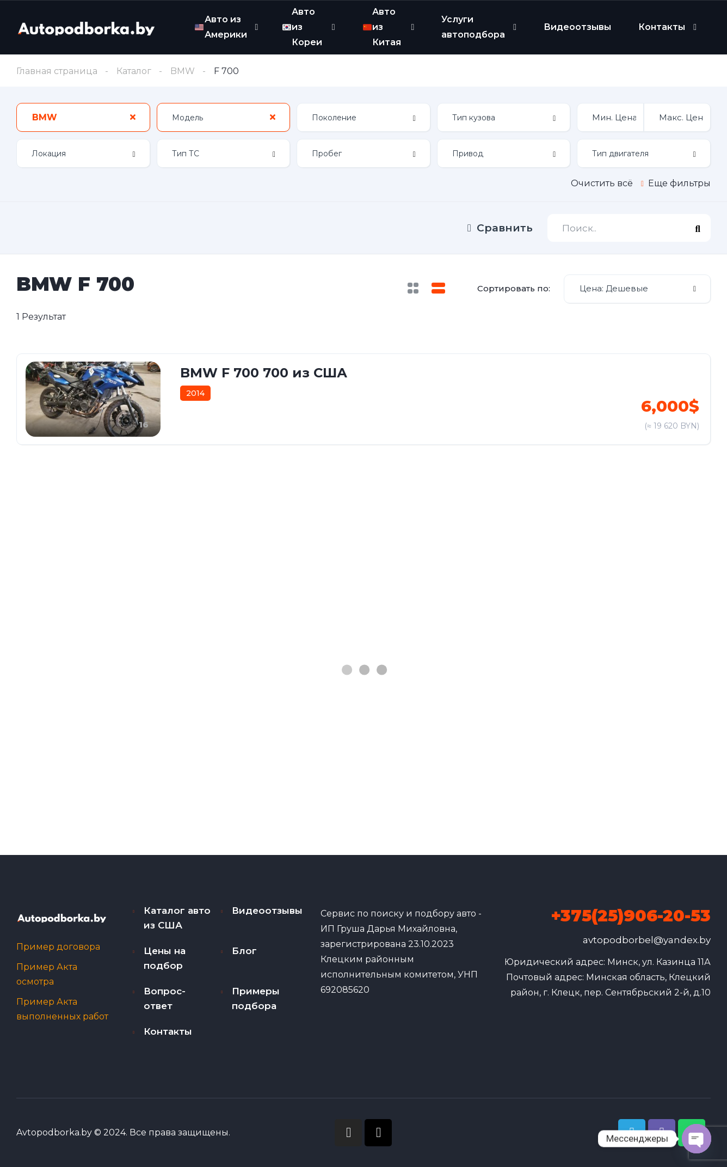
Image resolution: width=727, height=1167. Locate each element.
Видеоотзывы (577, 27)
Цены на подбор (165, 958)
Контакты (661, 27)
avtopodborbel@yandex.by (647, 939)
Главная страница (56, 71)
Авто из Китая (382, 27)
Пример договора (58, 947)
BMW (182, 71)
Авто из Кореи (302, 27)
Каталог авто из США (177, 918)
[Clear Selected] (133, 117)
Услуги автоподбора (473, 27)
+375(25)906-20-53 (631, 916)
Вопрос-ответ (165, 998)
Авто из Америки (221, 27)
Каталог (133, 71)
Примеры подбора (256, 998)
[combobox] (83, 117)
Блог (244, 950)
